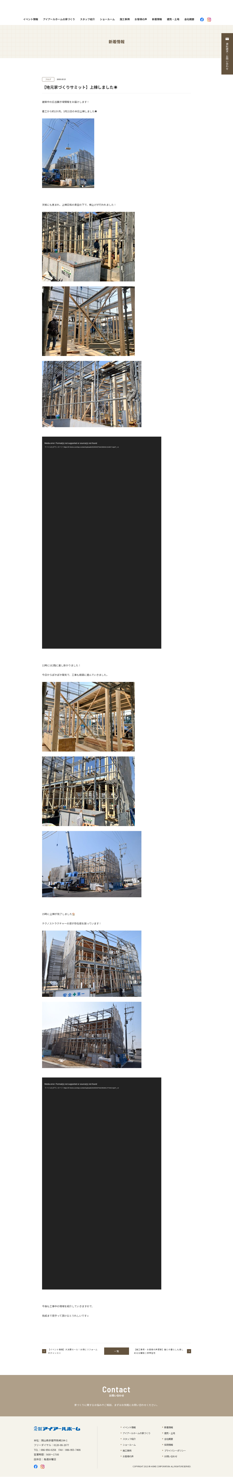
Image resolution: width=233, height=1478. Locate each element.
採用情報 (169, 1446)
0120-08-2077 (61, 1446)
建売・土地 (173, 20)
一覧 (116, 1352)
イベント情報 (30, 20)
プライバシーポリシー (175, 1451)
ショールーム (107, 20)
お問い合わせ (171, 1457)
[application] (101, 544)
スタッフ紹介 (87, 20)
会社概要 (189, 20)
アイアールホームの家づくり (59, 20)
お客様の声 (141, 20)
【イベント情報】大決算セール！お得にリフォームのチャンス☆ (73, 1352)
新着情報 (157, 20)
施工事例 (125, 20)
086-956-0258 (48, 1451)
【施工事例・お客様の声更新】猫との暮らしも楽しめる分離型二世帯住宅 (158, 1352)
